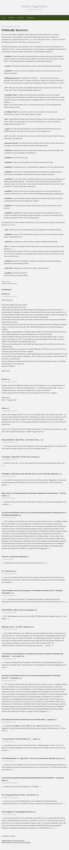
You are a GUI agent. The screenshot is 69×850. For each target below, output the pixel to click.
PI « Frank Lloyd (7, 571)
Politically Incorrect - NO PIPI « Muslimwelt (16, 627)
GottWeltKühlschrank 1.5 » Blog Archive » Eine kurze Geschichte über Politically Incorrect (32, 758)
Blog (8, 281)
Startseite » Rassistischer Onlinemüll (14, 556)
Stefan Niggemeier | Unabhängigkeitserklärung (17, 812)
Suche (3, 17)
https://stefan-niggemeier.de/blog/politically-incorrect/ (27, 563)
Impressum (21, 17)
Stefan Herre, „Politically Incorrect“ (29, 42)
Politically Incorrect (13, 283)
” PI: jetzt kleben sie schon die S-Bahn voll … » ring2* (19, 739)
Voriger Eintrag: (13, 840)
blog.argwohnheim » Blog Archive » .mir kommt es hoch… (21, 440)
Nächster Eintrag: (16, 842)
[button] (4, 846)
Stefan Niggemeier (34, 6)
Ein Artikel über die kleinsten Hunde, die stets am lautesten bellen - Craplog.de (28, 719)
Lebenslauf (11, 17)
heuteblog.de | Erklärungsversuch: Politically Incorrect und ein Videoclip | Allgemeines (30, 474)
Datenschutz (30, 17)
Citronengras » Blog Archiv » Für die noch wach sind (19, 457)
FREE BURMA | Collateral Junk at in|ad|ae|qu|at (18, 610)
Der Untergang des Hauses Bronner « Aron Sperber (19, 795)
